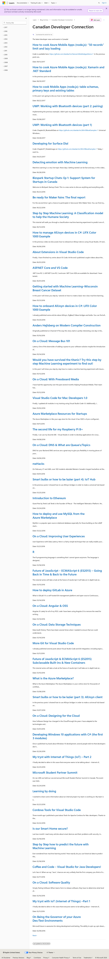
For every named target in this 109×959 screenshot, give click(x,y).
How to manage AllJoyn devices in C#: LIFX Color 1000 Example (64, 234)
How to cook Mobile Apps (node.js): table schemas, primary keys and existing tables (66, 88)
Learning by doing (44, 791)
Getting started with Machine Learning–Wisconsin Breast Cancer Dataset (65, 288)
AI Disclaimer (6, 958)
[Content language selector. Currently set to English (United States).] (11, 952)
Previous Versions (18, 958)
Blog (28, 958)
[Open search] (99, 3)
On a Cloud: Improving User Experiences (59, 536)
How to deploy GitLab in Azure (52, 590)
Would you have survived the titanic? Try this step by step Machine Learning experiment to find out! (67, 361)
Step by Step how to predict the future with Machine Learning (61, 846)
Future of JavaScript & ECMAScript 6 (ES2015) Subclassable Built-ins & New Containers (62, 660)
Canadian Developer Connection (62, 20)
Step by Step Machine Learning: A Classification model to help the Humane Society (68, 215)
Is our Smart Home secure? (50, 828)
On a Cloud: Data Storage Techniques (57, 624)
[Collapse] (26, 18)
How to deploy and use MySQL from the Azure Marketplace (59, 515)
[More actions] (104, 20)
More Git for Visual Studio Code (53, 643)
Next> (35, 935)
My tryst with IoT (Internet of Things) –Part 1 (61, 901)
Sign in (104, 3)
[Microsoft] (4, 2)
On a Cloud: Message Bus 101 (51, 341)
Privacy (45, 958)
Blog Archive (44, 20)
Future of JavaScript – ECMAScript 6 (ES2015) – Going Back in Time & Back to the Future (67, 572)
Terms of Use (77, 958)
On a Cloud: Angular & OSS (50, 606)
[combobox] (15, 22)
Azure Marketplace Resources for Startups (60, 413)
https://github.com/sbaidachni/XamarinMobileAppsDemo (70, 54)
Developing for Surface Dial (50, 143)
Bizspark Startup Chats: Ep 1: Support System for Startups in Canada (64, 179)
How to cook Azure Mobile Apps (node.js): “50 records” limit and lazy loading (68, 46)
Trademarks (87, 958)
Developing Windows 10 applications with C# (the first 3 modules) (68, 736)
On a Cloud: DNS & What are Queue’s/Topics (61, 445)
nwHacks (38, 463)
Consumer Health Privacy (60, 958)
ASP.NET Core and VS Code (50, 268)
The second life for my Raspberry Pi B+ (58, 429)
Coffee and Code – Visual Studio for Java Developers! (67, 867)
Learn (35, 20)
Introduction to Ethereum (49, 498)
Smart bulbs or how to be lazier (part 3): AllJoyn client (68, 697)
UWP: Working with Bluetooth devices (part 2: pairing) (68, 106)
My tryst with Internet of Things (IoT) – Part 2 (62, 757)
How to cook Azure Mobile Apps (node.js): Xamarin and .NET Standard (68, 69)
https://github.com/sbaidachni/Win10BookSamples (78, 130)
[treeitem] (15, 27)
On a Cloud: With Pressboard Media (56, 379)
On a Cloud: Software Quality (51, 882)
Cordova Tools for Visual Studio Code (57, 810)
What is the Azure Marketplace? (53, 678)
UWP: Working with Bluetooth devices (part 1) (62, 125)
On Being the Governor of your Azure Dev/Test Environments (57, 918)
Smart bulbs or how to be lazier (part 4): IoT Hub (64, 479)
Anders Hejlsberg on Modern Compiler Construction (67, 325)
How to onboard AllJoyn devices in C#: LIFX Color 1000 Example (65, 307)
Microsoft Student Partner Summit (55, 772)
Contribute (37, 958)
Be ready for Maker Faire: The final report (59, 197)
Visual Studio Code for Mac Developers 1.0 (60, 398)
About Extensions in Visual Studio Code (58, 252)
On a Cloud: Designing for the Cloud (56, 715)
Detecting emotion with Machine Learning (60, 162)
